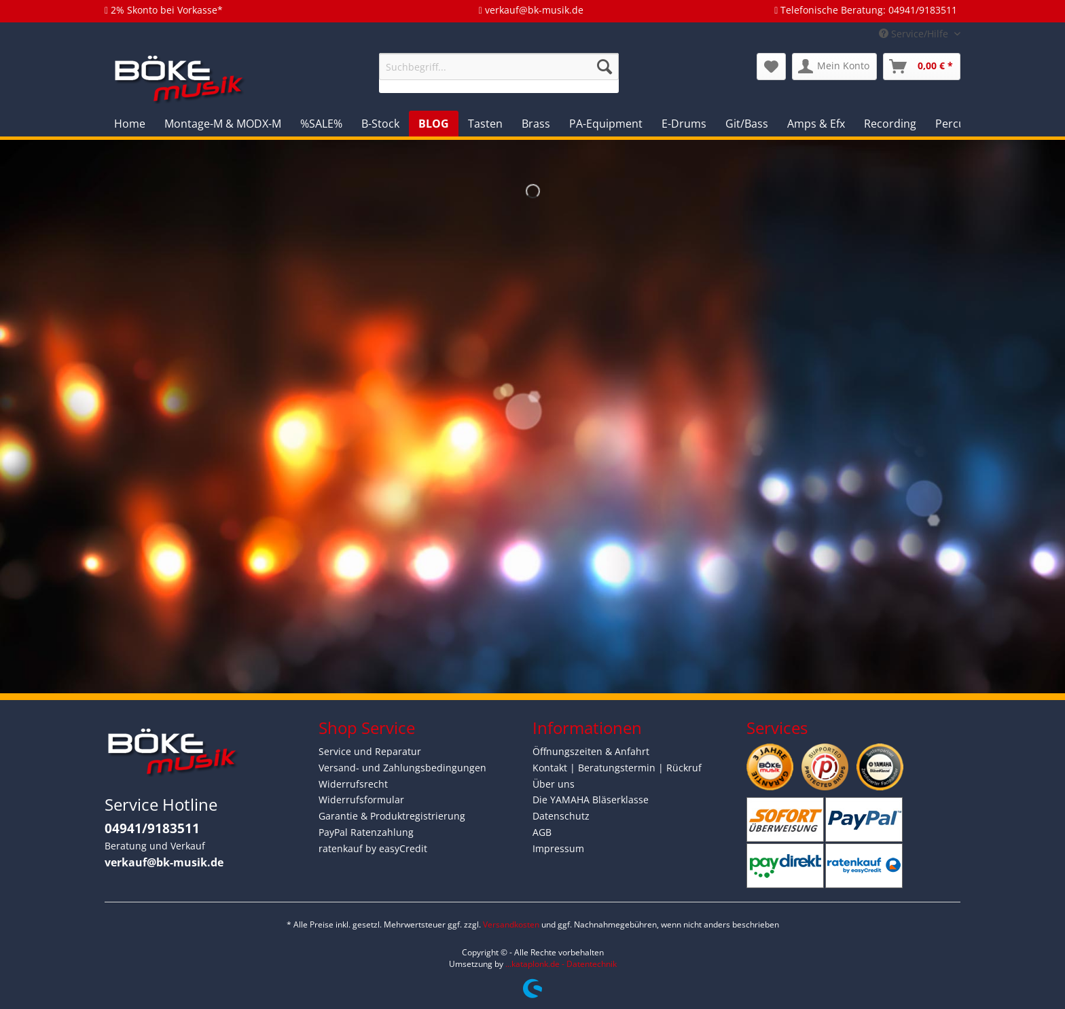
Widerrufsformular (361, 799)
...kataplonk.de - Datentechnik (561, 964)
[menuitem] (499, 73)
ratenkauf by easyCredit (373, 848)
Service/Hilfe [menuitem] (915, 33)
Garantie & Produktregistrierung (392, 815)
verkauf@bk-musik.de (164, 862)
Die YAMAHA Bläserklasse (590, 799)
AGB (542, 832)
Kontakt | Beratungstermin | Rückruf (617, 767)
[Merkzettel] (771, 66)
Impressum (558, 848)
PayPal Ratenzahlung (366, 832)
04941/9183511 (152, 828)
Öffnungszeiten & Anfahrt (590, 751)
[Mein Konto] (834, 66)
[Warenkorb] (921, 66)
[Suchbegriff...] (499, 66)
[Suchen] (604, 66)
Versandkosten (511, 924)
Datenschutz (561, 815)
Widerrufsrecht (353, 783)
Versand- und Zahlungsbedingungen (402, 767)
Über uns (553, 783)
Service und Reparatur (370, 751)
